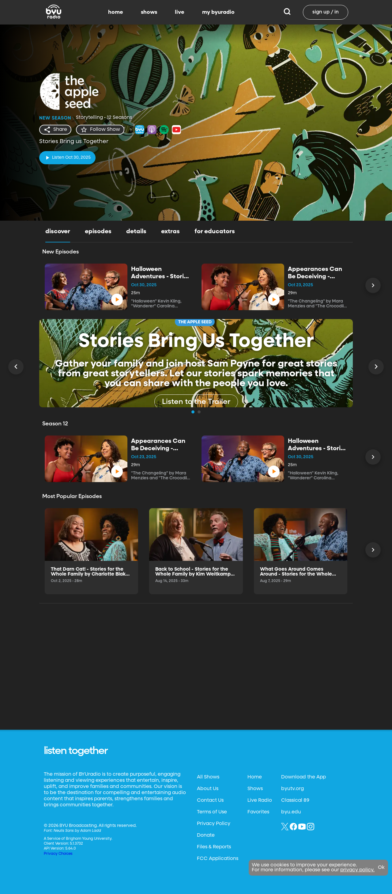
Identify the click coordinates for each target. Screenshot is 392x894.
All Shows (208, 875)
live (179, 12)
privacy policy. (357, 870)
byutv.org (292, 886)
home (115, 12)
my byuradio (218, 12)
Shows (255, 886)
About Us (207, 886)
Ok (381, 867)
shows (149, 12)
